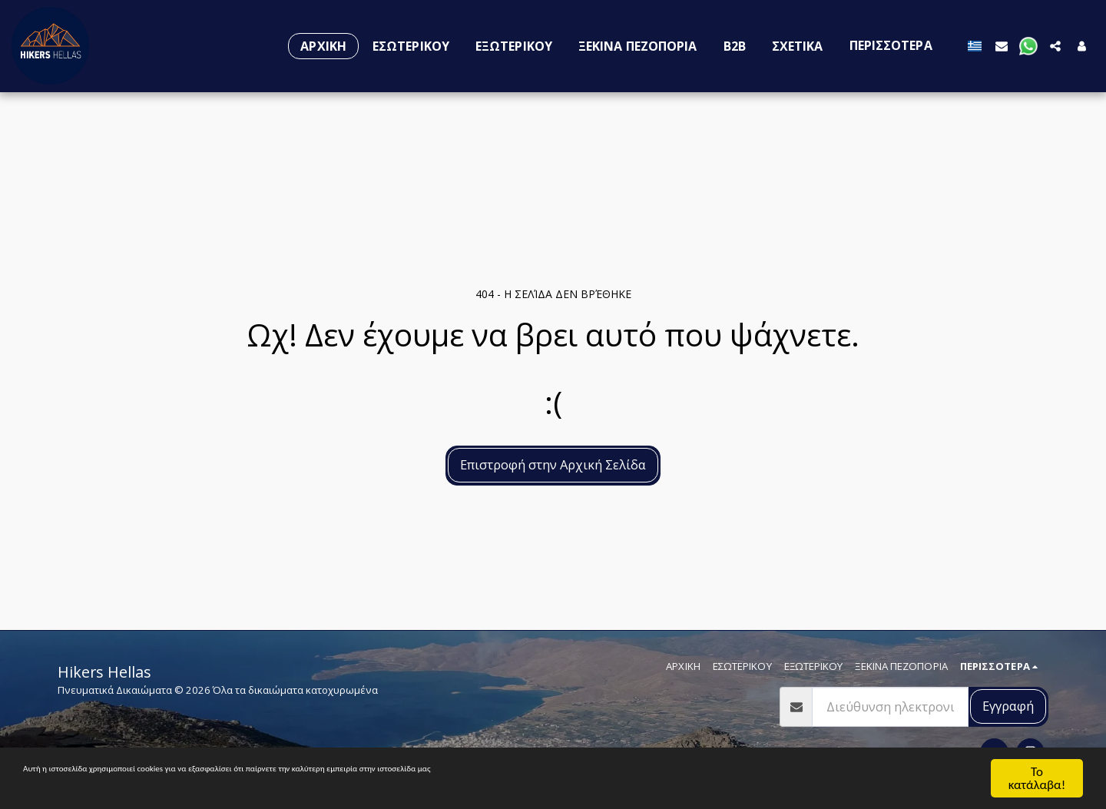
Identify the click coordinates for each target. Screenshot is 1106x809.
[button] (1001, 45)
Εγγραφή (1008, 706)
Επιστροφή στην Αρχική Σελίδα (553, 464)
